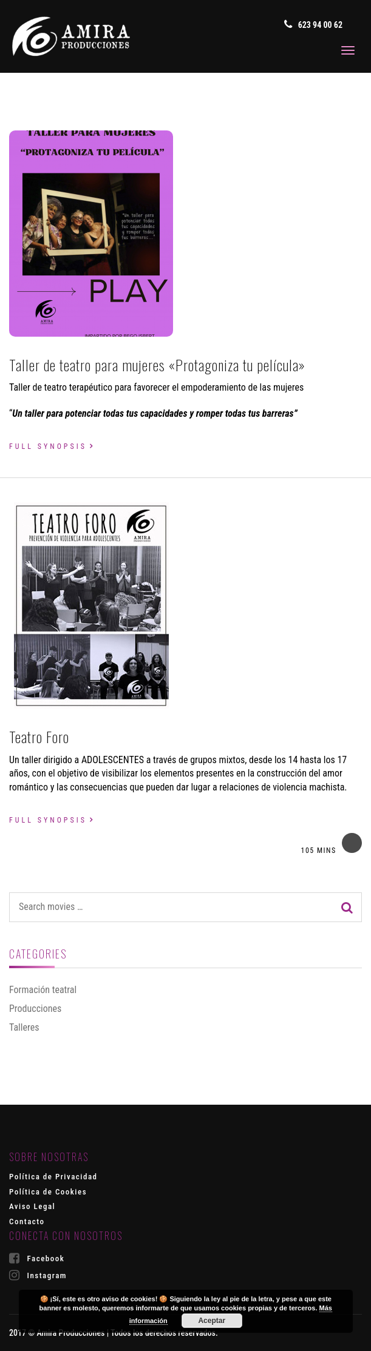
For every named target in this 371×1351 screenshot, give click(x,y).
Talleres (24, 1027)
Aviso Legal (32, 1206)
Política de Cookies (48, 1191)
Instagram (38, 1275)
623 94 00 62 (313, 24)
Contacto (27, 1221)
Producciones (35, 1008)
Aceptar (211, 1320)
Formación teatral (43, 990)
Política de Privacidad (53, 1176)
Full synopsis (48, 446)
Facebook (36, 1258)
